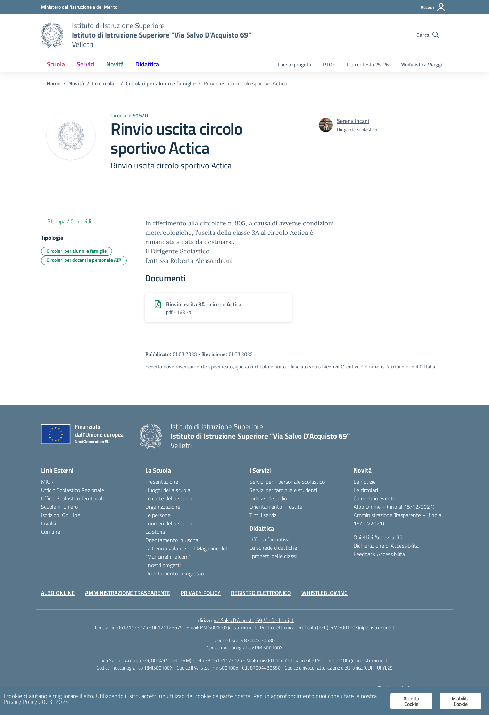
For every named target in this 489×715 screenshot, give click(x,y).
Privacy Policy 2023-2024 (36, 701)
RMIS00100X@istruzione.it (228, 627)
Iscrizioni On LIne (60, 515)
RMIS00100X (269, 647)
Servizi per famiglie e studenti (283, 490)
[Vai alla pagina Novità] (76, 83)
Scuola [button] (56, 64)
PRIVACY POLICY (201, 593)
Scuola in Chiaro (59, 506)
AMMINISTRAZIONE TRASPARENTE (127, 593)
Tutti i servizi (263, 515)
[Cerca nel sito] (427, 35)
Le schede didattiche (273, 547)
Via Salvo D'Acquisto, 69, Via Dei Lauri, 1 (254, 620)
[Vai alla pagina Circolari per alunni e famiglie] (161, 83)
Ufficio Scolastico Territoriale (73, 498)
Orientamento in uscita (171, 540)
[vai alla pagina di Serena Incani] (353, 121)
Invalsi (48, 523)
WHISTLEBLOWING (324, 593)
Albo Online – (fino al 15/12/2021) (394, 506)
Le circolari (366, 490)
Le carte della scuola (168, 498)
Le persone (158, 515)
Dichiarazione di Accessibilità (386, 545)
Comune (50, 531)
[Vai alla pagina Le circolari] (105, 83)
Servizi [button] (85, 64)
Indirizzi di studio (268, 498)
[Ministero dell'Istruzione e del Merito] (79, 6)
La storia (155, 531)
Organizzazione (162, 506)
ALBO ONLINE (58, 593)
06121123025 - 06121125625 (150, 627)
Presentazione (161, 481)
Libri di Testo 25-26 (368, 64)
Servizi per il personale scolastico (287, 481)
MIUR (47, 481)
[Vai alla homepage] (52, 35)
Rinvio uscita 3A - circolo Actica (203, 304)
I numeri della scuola (168, 523)
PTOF (329, 64)
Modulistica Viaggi (421, 64)
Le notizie (365, 481)
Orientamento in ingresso (174, 573)
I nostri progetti (294, 64)
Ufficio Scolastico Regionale (72, 490)
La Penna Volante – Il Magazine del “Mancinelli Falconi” (186, 552)
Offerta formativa (269, 539)
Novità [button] (115, 64)
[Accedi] (433, 7)
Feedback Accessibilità (379, 554)
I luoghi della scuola (167, 490)
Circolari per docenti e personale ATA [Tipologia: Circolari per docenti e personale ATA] (84, 260)
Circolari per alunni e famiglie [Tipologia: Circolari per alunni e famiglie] (77, 251)
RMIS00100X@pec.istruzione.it (362, 627)
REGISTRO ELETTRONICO (261, 593)
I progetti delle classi (273, 556)
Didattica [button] (147, 64)
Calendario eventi (374, 498)
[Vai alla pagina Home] (53, 83)
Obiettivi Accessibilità (378, 537)
